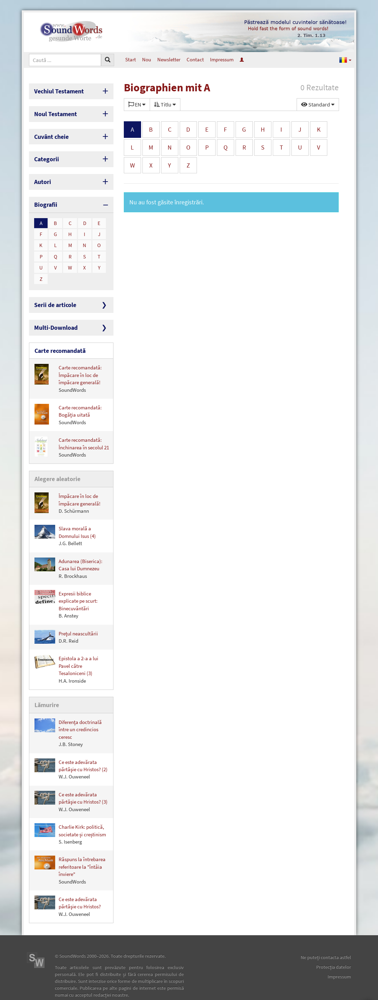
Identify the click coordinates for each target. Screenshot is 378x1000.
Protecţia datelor (333, 951)
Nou (146, 59)
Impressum (221, 59)
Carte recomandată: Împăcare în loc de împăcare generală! (68, 365)
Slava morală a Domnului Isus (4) (65, 521)
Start (130, 59)
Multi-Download (52, 316)
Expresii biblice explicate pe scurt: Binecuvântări (66, 589)
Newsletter (168, 59)
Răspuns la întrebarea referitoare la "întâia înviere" (70, 853)
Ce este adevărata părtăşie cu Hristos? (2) (71, 753)
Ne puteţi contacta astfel (326, 941)
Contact (195, 59)
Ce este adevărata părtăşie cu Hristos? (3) (71, 785)
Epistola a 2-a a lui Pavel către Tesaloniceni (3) (66, 654)
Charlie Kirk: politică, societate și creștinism (70, 818)
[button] (345, 59)
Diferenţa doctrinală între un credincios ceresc (68, 716)
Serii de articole (52, 295)
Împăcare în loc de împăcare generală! (67, 488)
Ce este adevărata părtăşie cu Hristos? (67, 890)
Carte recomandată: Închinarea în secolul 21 (71, 434)
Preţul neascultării (66, 622)
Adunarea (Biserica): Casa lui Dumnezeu (68, 553)
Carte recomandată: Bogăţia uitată (68, 401)
